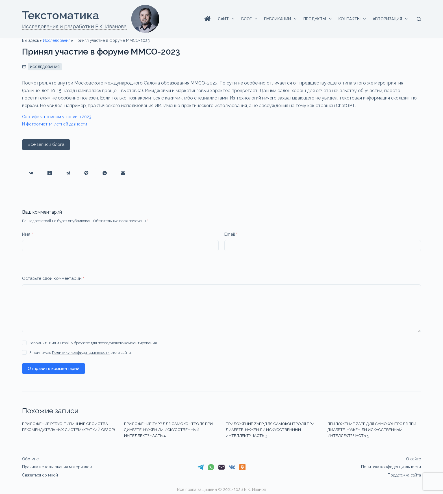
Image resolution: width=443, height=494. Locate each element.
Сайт (227, 19)
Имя (27, 234)
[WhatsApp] (104, 173)
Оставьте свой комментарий (53, 278)
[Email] (123, 173)
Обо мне (30, 458)
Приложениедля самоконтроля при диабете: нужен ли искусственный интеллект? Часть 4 (168, 429)
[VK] (31, 173)
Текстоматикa (60, 15)
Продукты (318, 19)
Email (231, 234)
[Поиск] (419, 19)
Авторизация (391, 19)
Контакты (353, 19)
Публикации (281, 19)
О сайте (413, 458)
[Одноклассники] (49, 173)
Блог (250, 19)
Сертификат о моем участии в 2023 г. (62, 116)
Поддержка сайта (404, 474)
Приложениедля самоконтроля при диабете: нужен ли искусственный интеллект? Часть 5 (371, 429)
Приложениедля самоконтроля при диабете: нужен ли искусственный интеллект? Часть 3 (270, 429)
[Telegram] (68, 173)
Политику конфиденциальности (80, 352)
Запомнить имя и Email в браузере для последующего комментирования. (93, 343)
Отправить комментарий (53, 368)
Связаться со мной (40, 474)
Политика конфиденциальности (391, 466)
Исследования (56, 40)
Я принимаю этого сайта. (79, 352)
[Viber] (86, 173)
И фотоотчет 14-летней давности (59, 124)
